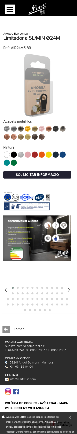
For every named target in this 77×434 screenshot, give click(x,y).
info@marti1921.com (20, 379)
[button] (12, 288)
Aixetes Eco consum (16, 33)
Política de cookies (21, 403)
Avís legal (48, 403)
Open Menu (10, 9)
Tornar (13, 329)
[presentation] (5, 289)
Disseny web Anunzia (31, 408)
